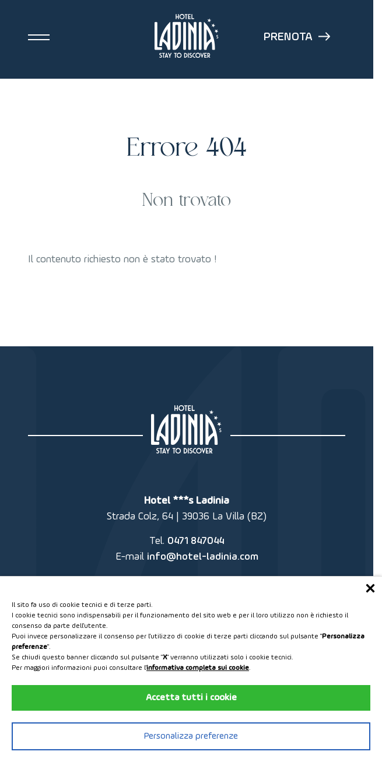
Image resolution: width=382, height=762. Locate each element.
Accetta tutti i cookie (191, 698)
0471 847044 (195, 541)
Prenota (297, 37)
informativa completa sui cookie (197, 668)
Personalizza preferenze (191, 736)
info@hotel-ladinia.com (202, 557)
